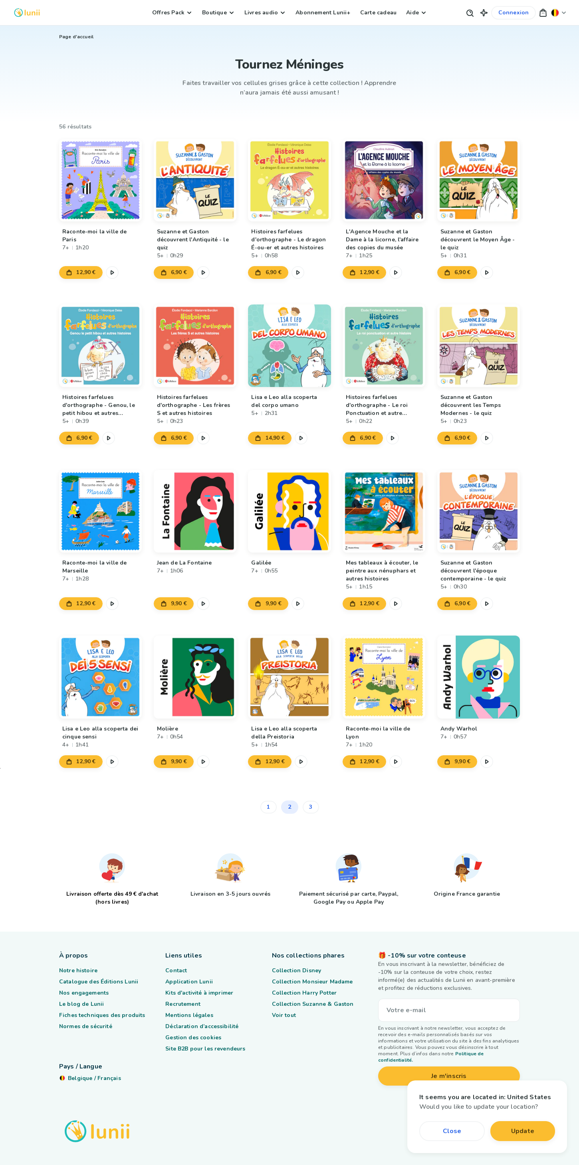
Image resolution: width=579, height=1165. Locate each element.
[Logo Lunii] (27, 12)
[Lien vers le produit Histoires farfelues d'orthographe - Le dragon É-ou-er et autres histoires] (289, 180)
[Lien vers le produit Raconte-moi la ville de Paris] (100, 180)
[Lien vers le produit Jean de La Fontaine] (195, 511)
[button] (484, 12)
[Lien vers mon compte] (513, 13)
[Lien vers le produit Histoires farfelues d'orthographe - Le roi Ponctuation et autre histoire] (384, 345)
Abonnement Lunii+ (322, 12)
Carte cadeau (378, 12)
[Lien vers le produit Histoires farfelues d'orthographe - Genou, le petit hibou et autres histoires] (100, 345)
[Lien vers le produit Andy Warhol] (478, 677)
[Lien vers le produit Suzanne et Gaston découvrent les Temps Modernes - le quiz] (478, 345)
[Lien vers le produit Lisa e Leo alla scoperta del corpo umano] (289, 345)
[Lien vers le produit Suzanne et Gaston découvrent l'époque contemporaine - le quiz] (478, 511)
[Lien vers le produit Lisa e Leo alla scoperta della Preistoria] (289, 677)
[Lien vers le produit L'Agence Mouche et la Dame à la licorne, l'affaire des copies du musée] (384, 180)
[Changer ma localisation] (558, 12)
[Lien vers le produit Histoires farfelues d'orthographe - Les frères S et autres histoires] (195, 345)
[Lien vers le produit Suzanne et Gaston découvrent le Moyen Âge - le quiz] (478, 180)
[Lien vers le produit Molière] (195, 677)
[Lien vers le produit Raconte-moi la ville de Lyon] (384, 677)
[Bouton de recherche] (469, 12)
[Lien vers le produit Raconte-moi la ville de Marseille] (100, 511)
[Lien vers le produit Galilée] (289, 511)
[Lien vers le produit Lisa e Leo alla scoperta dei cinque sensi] (100, 677)
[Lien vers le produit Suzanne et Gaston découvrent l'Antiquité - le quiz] (195, 180)
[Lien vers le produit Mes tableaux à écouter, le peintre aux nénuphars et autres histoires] (384, 511)
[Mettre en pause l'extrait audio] (112, 272)
